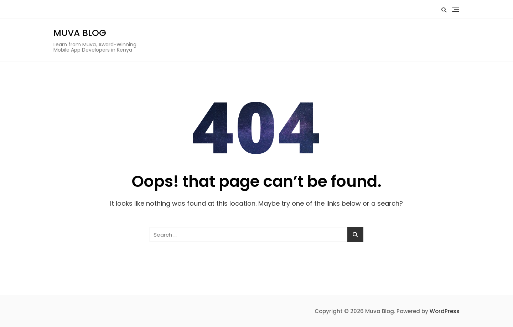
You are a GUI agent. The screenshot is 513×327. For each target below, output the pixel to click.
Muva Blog (79, 33)
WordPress (445, 311)
